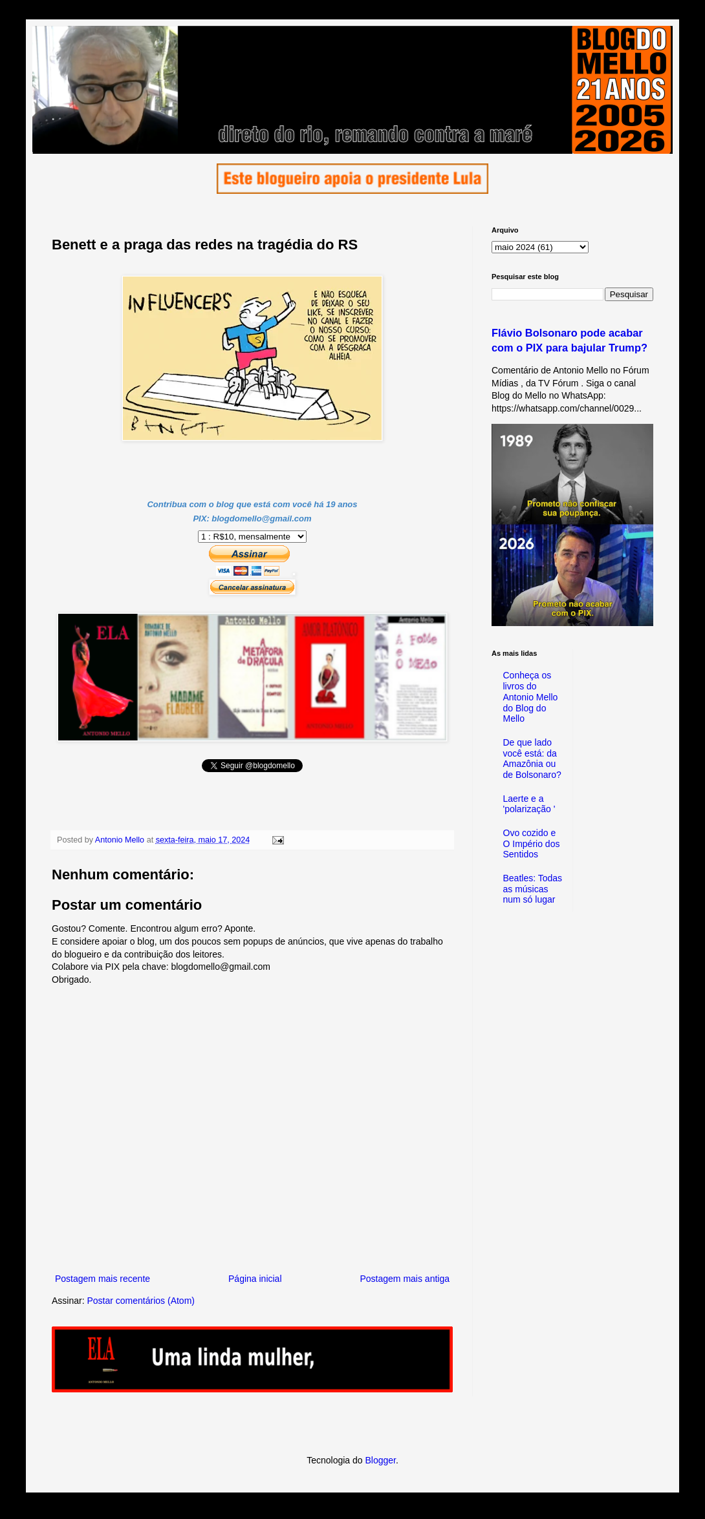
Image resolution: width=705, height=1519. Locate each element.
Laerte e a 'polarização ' (529, 804)
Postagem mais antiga (405, 1278)
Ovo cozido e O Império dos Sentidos (531, 844)
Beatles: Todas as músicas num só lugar (533, 889)
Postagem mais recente (102, 1278)
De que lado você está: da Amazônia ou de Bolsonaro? (532, 758)
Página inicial (255, 1278)
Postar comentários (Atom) (141, 1300)
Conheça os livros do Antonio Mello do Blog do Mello (530, 697)
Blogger (380, 1460)
